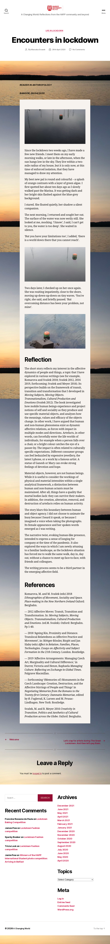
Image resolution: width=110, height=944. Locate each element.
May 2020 (62, 865)
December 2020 (66, 840)
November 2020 (66, 843)
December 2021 (65, 814)
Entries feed (63, 911)
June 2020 (63, 862)
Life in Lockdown (55, 35)
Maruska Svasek (37, 54)
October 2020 (64, 847)
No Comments (79, 54)
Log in (60, 907)
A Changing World (22, 937)
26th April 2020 (59, 54)
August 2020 (64, 854)
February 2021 (65, 832)
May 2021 (62, 821)
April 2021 (62, 825)
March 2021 (63, 829)
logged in (37, 782)
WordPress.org (65, 918)
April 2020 (63, 869)
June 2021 (62, 818)
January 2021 (64, 836)
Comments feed (65, 914)
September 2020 (66, 851)
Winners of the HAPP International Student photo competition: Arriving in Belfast (26, 867)
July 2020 (62, 858)
